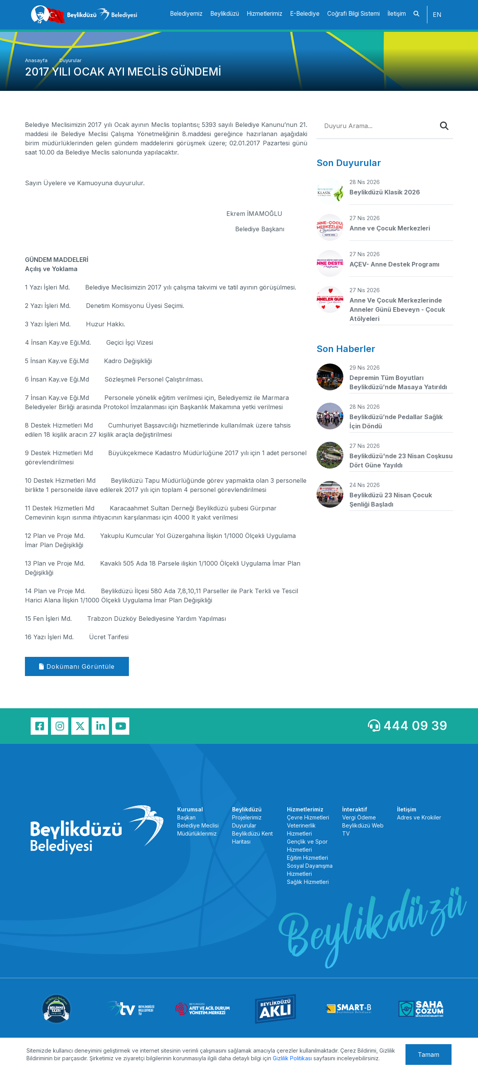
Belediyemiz (186, 13)
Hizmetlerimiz (264, 13)
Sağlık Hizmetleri (308, 882)
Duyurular (70, 60)
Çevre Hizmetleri (308, 817)
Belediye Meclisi (198, 825)
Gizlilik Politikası (292, 1058)
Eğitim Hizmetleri (307, 857)
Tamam (428, 1054)
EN (437, 14)
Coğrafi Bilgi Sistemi (353, 13)
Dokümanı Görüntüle (77, 666)
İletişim (396, 13)
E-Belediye (305, 13)
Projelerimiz (247, 817)
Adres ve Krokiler (419, 817)
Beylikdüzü (224, 13)
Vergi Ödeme (359, 817)
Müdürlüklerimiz (197, 833)
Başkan (186, 817)
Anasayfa (37, 60)
